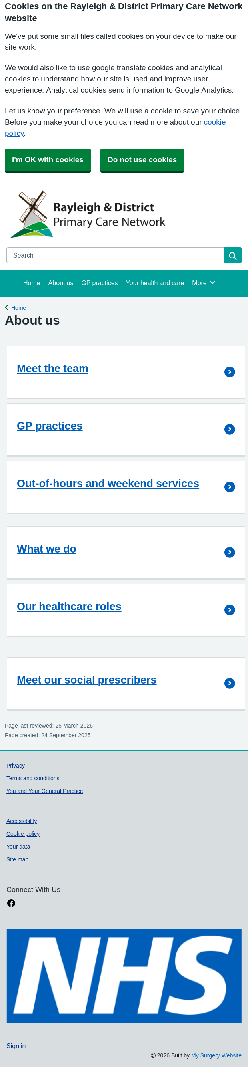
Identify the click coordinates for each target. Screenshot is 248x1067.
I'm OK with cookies (48, 159)
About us (61, 283)
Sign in (16, 1046)
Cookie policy (23, 834)
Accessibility (21, 821)
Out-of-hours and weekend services (108, 483)
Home (31, 283)
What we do (46, 548)
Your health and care (155, 283)
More (204, 282)
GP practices (99, 283)
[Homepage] (122, 214)
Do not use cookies (142, 159)
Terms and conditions (33, 778)
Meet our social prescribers (87, 679)
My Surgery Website (216, 1055)
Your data (18, 846)
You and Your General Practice (44, 791)
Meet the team (52, 368)
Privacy (15, 765)
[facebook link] (11, 903)
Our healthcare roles (69, 606)
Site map (17, 859)
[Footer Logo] (124, 976)
